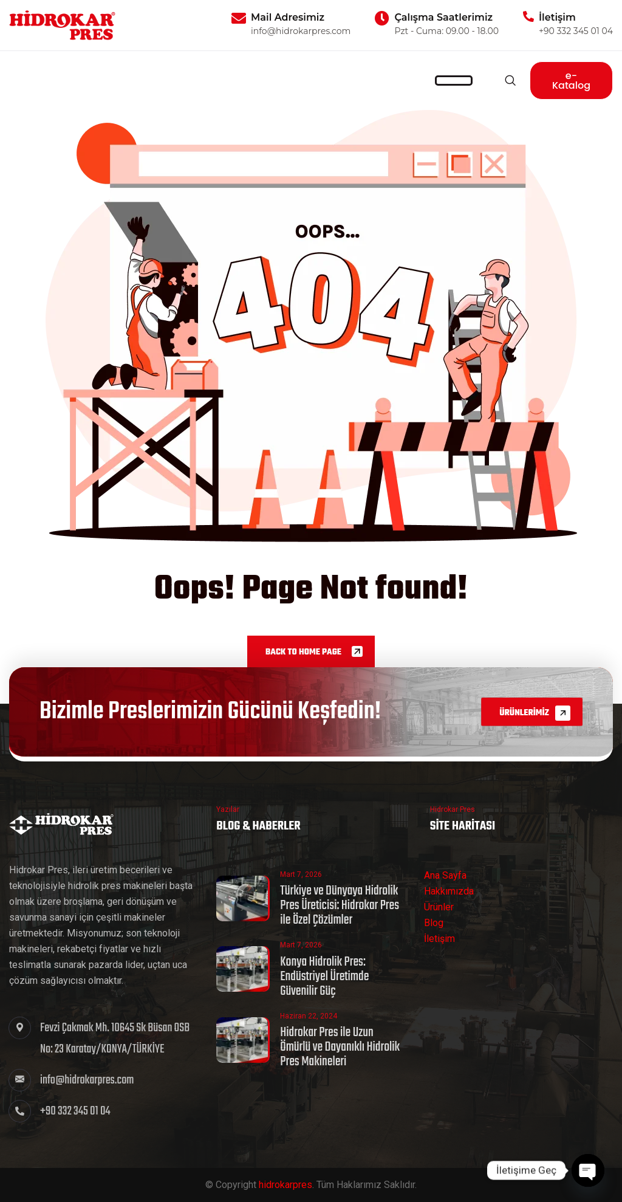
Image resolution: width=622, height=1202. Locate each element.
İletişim (439, 938)
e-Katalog (571, 80)
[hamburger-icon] (454, 80)
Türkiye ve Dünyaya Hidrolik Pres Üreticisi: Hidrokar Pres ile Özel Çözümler (339, 905)
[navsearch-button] (510, 80)
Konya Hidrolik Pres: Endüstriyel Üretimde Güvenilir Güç (324, 976)
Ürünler (439, 907)
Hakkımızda (449, 891)
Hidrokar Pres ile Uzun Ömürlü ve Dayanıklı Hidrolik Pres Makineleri (340, 1047)
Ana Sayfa (445, 875)
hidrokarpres (285, 1184)
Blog (433, 923)
